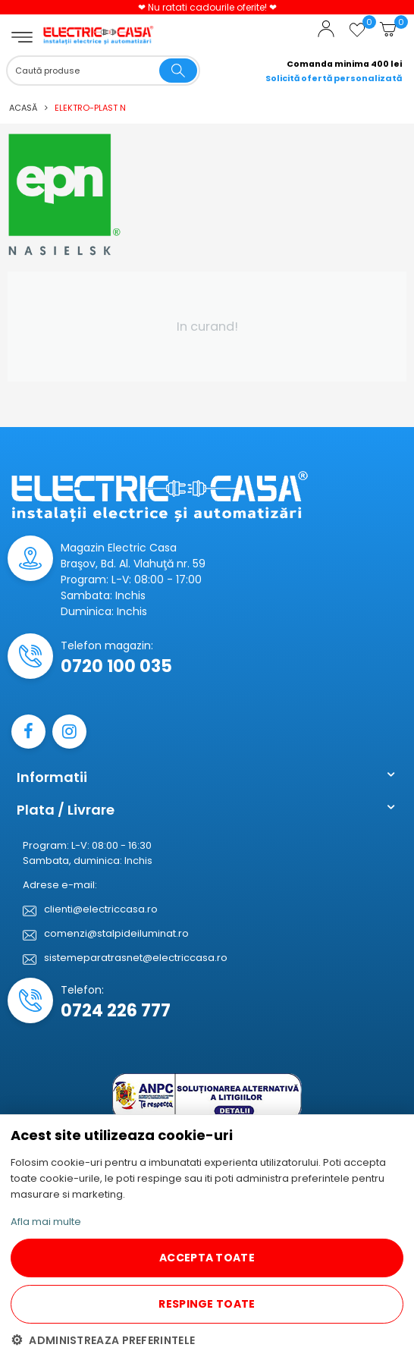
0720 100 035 (116, 666)
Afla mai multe (46, 1221)
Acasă (23, 108)
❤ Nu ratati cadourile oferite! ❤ (207, 7)
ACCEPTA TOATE (207, 1257)
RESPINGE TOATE (206, 1303)
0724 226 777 (116, 1010)
